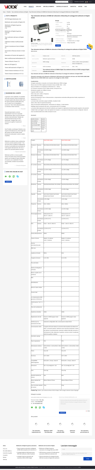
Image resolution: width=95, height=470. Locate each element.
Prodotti (31, 6)
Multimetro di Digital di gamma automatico (26, 445)
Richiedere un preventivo (79, 1)
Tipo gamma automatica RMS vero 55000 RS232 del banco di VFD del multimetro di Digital (60, 431)
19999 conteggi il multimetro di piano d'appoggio (68, 390)
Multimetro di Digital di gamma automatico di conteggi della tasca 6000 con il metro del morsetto (48, 449)
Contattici (73, 6)
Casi (85, 6)
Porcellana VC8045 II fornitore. (32, 467)
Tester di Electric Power (11, 61)
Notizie (80, 6)
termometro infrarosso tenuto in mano (15, 51)
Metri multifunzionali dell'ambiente (14, 58)
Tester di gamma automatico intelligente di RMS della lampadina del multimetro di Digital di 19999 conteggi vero (26, 449)
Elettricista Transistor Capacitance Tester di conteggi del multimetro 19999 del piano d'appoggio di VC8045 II (72, 431)
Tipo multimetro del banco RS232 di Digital (50, 390)
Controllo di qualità (62, 6)
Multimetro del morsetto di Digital (13, 22)
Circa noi (38, 6)
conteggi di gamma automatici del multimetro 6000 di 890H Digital (25, 457)
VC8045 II (39, 390)
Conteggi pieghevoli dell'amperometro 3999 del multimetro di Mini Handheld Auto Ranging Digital (26, 453)
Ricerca (70, 1)
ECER (79, 467)
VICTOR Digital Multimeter (12, 19)
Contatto (58, 45)
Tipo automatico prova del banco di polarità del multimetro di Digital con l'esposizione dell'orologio (84, 431)
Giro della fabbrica (48, 6)
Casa (25, 6)
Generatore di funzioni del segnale (14, 55)
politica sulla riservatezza (21, 467)
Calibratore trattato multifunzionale (14, 41)
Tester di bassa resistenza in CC (13, 70)
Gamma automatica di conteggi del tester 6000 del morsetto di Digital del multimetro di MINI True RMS (49, 457)
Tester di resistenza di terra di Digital (14, 46)
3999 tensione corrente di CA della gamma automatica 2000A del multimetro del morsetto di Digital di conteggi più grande (49, 453)
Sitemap (5, 459)
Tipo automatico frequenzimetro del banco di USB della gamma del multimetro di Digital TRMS (36, 431)
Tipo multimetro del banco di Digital (20, 12)
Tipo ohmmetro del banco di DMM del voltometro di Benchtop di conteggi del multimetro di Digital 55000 (41, 45)
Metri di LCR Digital (10, 64)
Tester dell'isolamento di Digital (13, 67)
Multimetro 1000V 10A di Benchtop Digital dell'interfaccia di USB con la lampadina (48, 431)
